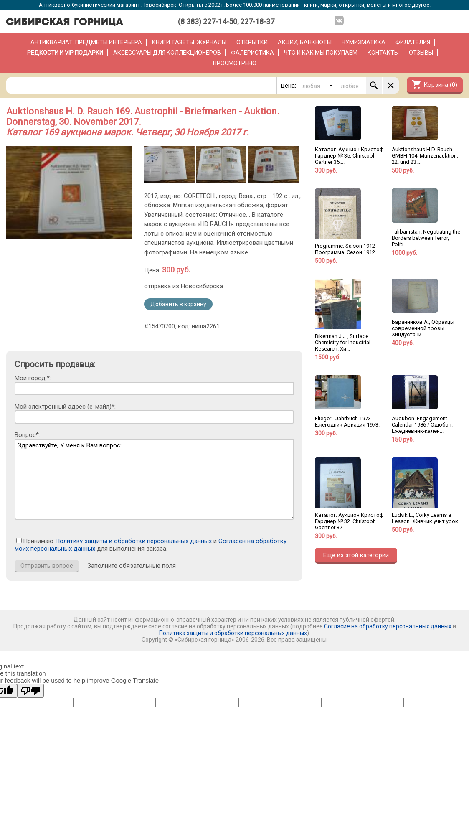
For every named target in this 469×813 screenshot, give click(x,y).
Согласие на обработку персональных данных (387, 626)
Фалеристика (252, 52)
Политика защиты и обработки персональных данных (233, 633)
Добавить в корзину (178, 304)
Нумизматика (363, 42)
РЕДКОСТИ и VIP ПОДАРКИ (65, 52)
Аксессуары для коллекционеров (167, 52)
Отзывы (421, 52)
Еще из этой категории (356, 555)
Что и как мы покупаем (320, 52)
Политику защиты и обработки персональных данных (133, 541)
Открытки (252, 42)
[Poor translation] (30, 691)
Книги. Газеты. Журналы (189, 42)
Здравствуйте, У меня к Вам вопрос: (154, 479)
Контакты (383, 52)
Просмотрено (234, 63)
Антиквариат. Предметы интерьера (86, 42)
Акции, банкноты (305, 42)
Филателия (412, 42)
